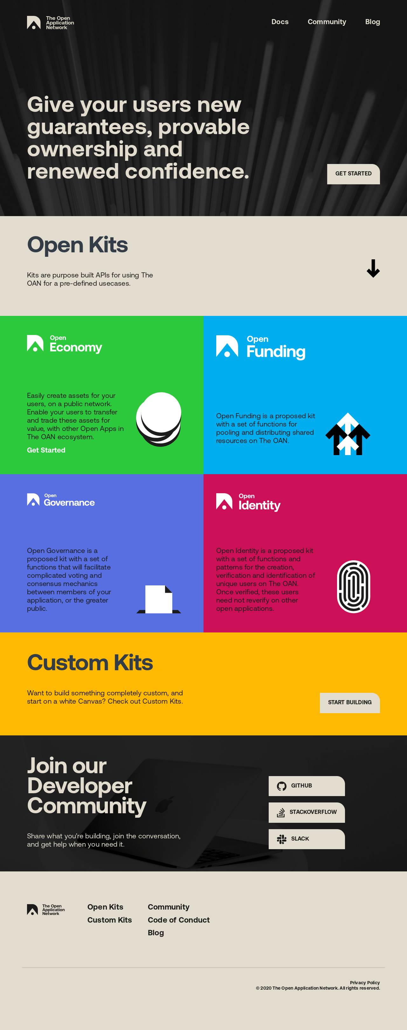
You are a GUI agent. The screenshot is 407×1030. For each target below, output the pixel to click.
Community (327, 22)
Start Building (350, 703)
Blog (372, 22)
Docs (280, 22)
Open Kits (105, 907)
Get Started (353, 174)
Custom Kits (109, 920)
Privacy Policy (365, 983)
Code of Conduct (179, 920)
